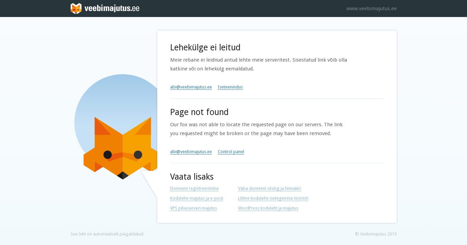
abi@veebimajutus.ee (191, 86)
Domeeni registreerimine (194, 188)
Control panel (231, 151)
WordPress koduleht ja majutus (268, 208)
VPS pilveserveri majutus (193, 208)
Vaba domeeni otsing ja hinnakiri (269, 188)
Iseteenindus (230, 86)
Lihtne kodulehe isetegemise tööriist (273, 198)
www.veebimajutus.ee (371, 8)
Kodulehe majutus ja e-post (196, 198)
